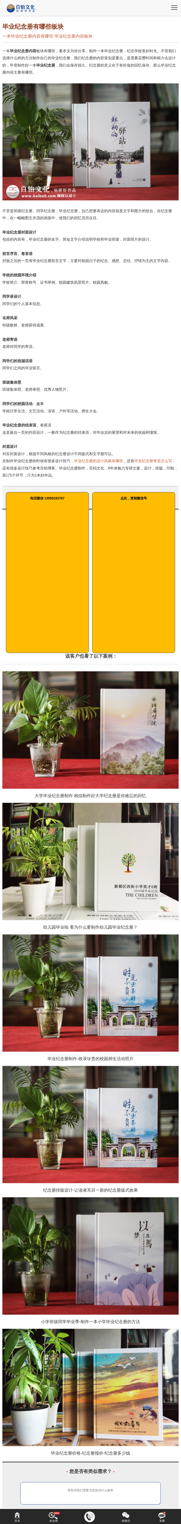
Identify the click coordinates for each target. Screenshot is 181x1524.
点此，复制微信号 (133, 498)
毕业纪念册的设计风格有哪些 (98, 461)
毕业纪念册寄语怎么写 (153, 461)
